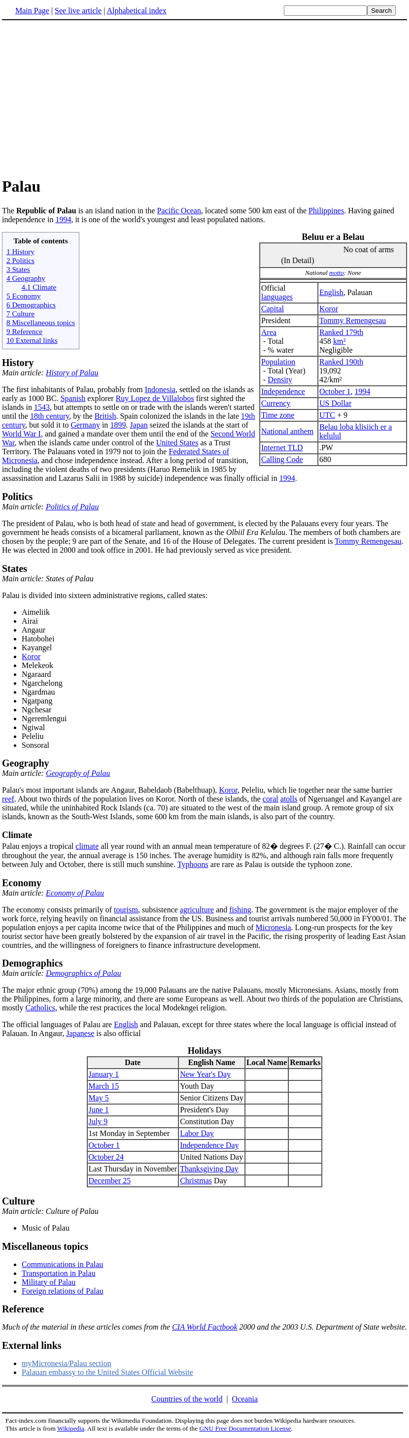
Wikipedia (70, 1428)
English (331, 292)
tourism (126, 909)
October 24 (106, 1157)
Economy (21, 882)
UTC (327, 415)
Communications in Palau (62, 1264)
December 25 (110, 1180)
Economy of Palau (75, 893)
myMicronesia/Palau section (66, 1363)
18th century (49, 416)
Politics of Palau (72, 506)
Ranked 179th (341, 332)
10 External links (32, 340)
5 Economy (23, 296)
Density (280, 379)
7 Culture (20, 313)
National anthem (287, 431)
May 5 (99, 1098)
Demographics (32, 963)
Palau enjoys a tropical (38, 846)
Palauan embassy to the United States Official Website (107, 1372)
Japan (138, 425)
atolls (289, 799)
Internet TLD (282, 447)
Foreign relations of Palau (62, 1291)
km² (339, 341)
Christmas (196, 1180)
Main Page (32, 10)
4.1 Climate (38, 287)
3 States (18, 269)
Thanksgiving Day (209, 1169)
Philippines (326, 210)
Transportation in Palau (59, 1273)
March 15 (104, 1086)
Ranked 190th (341, 362)
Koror (328, 308)
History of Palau (72, 372)
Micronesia (273, 927)
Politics (17, 496)
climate (87, 846)
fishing (240, 909)
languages (277, 297)
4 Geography (25, 278)
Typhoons (192, 864)
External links (32, 1345)
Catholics (40, 1007)
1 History (20, 251)
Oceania (245, 1399)
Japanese (80, 1033)
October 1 (335, 391)
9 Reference (24, 331)
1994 (63, 219)
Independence (283, 391)
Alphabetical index (136, 10)
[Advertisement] (85, 98)
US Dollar (335, 403)
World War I (21, 434)
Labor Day (197, 1133)
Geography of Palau (78, 773)
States (14, 568)
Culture (18, 1201)
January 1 (104, 1074)
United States (177, 442)
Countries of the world (186, 1399)
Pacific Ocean (179, 210)
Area (268, 332)
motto (336, 272)
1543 (42, 407)
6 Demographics (31, 305)
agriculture (197, 909)
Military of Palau (48, 1282)
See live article (78, 10)
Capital (272, 308)
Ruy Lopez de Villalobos (155, 398)
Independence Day (209, 1145)
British (105, 416)
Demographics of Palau (83, 973)
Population (278, 362)
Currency (276, 403)
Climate (17, 835)
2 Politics (20, 260)
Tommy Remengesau (352, 320)
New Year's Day (205, 1074)
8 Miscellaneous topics (40, 322)
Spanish (73, 398)
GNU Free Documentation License (245, 1428)
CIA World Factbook (204, 1327)
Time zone (277, 415)
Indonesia (160, 389)
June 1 (99, 1109)
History (18, 362)
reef (8, 799)
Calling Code (282, 459)
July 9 (98, 1121)
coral (270, 799)
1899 (118, 425)
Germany (85, 425)
